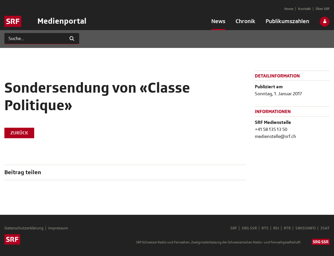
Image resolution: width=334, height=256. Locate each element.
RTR (287, 228)
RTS (265, 228)
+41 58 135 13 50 (271, 129)
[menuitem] (218, 22)
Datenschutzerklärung (24, 228)
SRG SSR (249, 228)
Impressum (58, 228)
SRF (233, 228)
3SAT (325, 228)
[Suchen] (34, 38)
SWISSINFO (305, 228)
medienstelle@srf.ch (275, 136)
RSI (276, 228)
